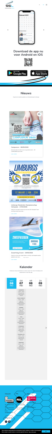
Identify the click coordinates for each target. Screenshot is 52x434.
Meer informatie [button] (32, 432)
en (43, 4)
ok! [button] (46, 431)
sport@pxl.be (22, 408)
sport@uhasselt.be (9, 412)
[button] (8, 30)
